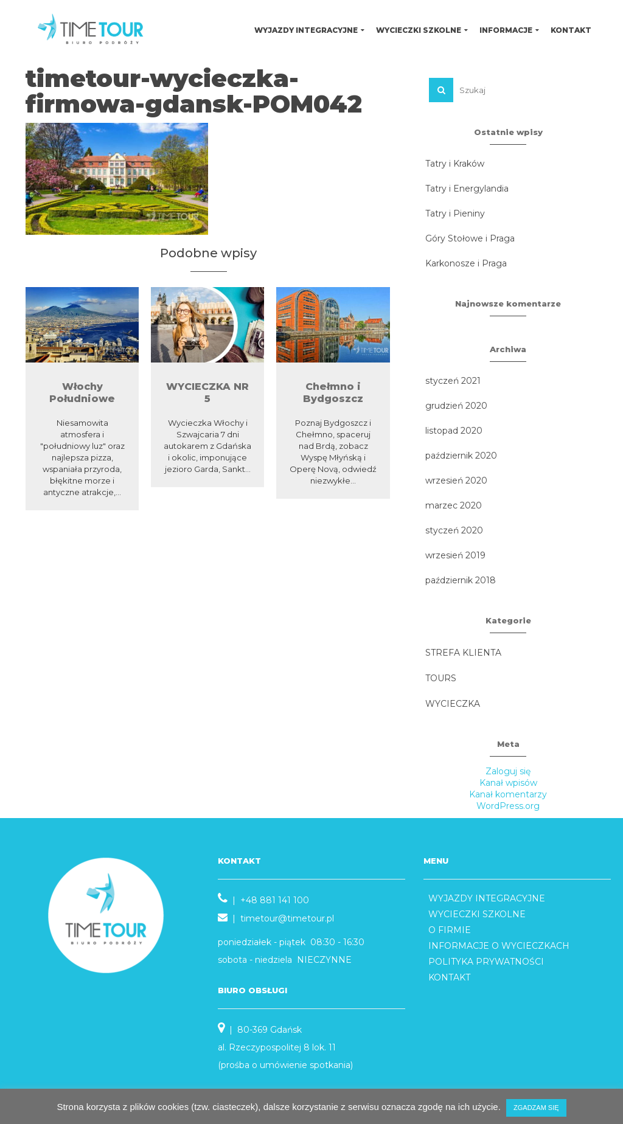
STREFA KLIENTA (463, 652)
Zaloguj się (508, 771)
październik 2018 (460, 580)
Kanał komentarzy (508, 794)
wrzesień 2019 (455, 555)
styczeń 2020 (454, 530)
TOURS (440, 678)
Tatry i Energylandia (467, 188)
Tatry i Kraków (454, 163)
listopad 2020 (453, 430)
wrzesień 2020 (456, 480)
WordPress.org (508, 805)
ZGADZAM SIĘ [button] (536, 1107)
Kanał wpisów (508, 782)
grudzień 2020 (456, 405)
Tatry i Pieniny (455, 213)
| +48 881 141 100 (263, 900)
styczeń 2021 (453, 380)
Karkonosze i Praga (466, 263)
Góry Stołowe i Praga (470, 238)
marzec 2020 (453, 505)
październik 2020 (461, 455)
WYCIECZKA (452, 703)
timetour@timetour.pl (287, 918)
